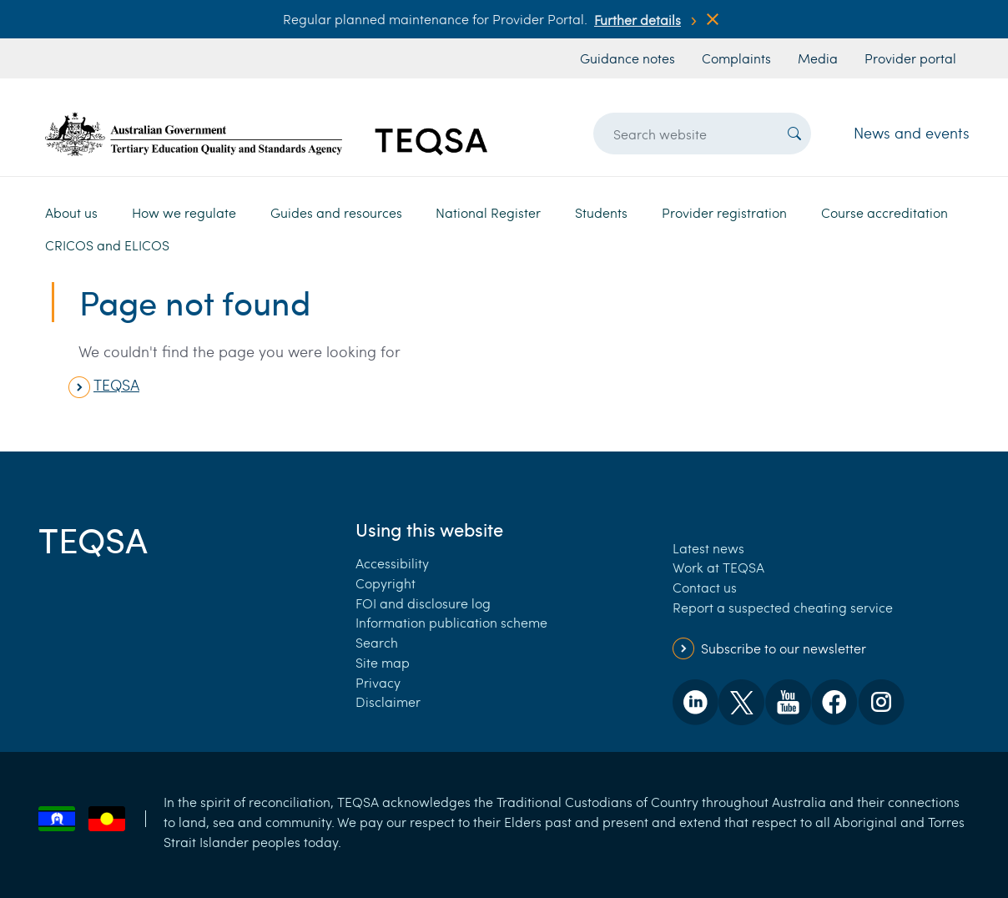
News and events (912, 133)
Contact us (705, 587)
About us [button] (71, 212)
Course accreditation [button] (884, 212)
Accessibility (392, 563)
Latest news (708, 548)
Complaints (736, 58)
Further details (637, 19)
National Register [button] (488, 212)
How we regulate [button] (184, 212)
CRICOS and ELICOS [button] (107, 245)
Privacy (378, 682)
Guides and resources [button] (336, 212)
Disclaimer (388, 701)
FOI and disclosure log (423, 603)
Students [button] (601, 212)
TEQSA (116, 385)
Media (818, 58)
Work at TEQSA (718, 567)
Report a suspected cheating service (783, 607)
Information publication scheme (451, 622)
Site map (382, 662)
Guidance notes (627, 58)
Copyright (385, 583)
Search (376, 642)
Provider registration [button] (724, 212)
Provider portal (910, 58)
